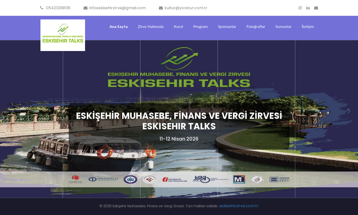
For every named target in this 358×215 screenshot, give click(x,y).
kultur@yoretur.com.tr (183, 8)
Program (200, 26)
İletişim (308, 26)
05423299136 (55, 8)
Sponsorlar (227, 26)
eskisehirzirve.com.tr (239, 206)
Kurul (178, 26)
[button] (14, 111)
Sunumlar (283, 26)
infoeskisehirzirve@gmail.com (115, 8)
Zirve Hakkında (151, 26)
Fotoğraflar (255, 26)
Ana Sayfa (118, 26)
